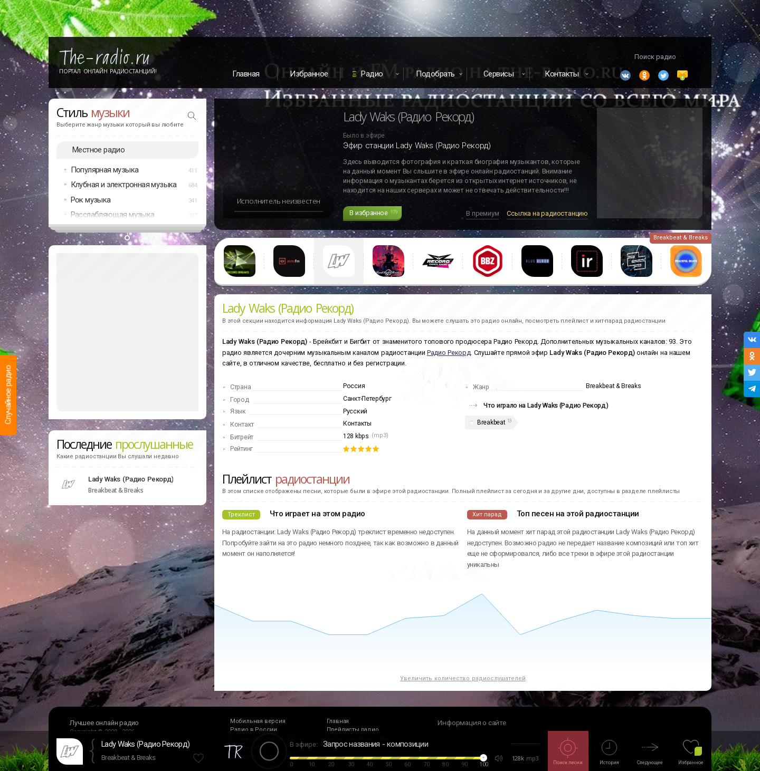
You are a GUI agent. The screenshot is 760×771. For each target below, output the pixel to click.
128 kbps (356, 436)
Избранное (309, 74)
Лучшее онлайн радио (104, 723)
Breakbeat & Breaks (128, 758)
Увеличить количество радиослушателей (463, 678)
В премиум (482, 213)
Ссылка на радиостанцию (547, 213)
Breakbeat (491, 422)
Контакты (357, 423)
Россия (354, 386)
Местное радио (98, 150)
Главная (246, 74)
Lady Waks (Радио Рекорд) (145, 744)
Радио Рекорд (448, 352)
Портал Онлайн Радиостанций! (108, 71)
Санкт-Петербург (367, 398)
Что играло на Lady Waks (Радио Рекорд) (546, 405)
